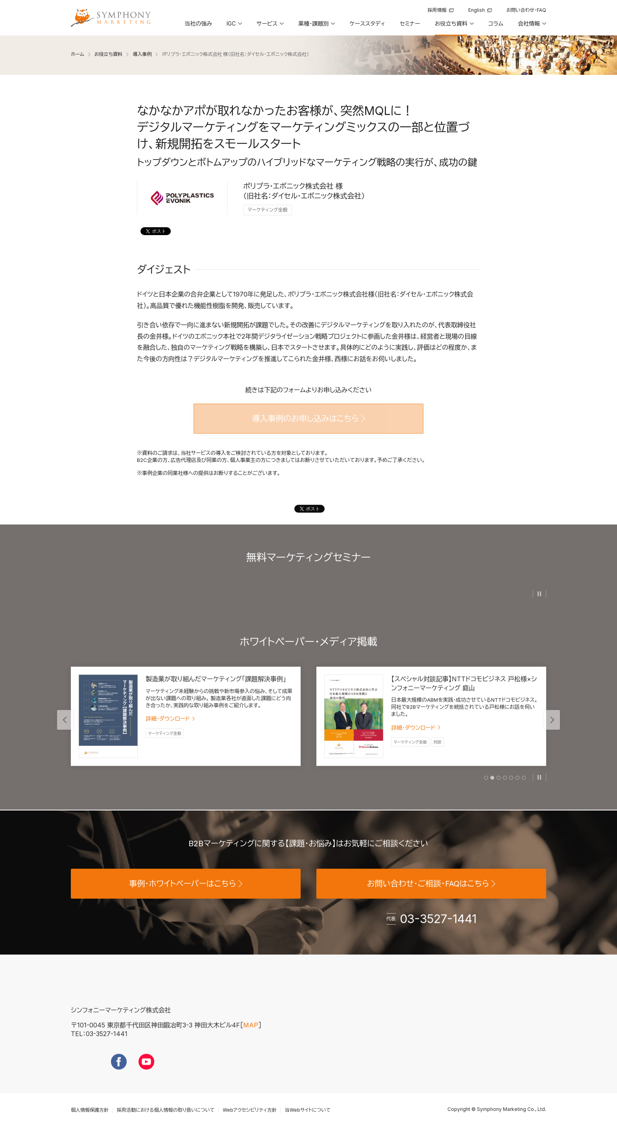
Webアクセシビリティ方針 (250, 1124)
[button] (234, 26)
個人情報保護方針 (90, 1124)
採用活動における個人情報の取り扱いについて (165, 1124)
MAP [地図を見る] (250, 1039)
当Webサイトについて (308, 1124)
